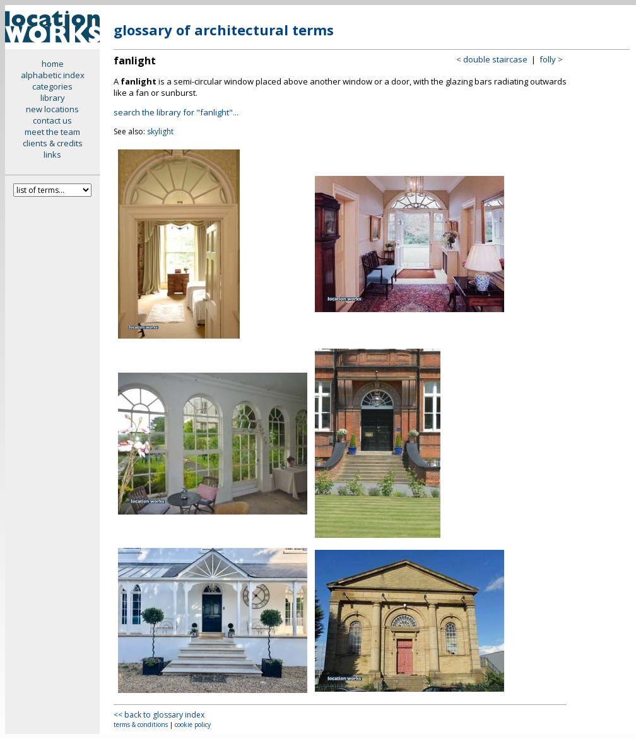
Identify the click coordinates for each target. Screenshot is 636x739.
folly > (551, 59)
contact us (52, 120)
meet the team (52, 131)
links (52, 154)
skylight (160, 131)
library (52, 97)
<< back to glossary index (159, 714)
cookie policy (193, 724)
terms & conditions (141, 724)
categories (52, 86)
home (53, 63)
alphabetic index (53, 75)
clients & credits (53, 143)
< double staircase (491, 59)
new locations (52, 109)
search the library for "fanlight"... (176, 112)
